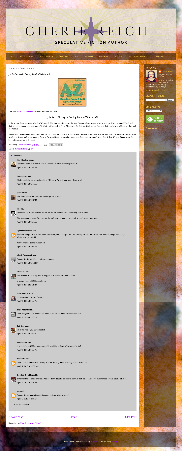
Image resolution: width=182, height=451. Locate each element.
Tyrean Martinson (24, 231)
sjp (18, 391)
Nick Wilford (22, 310)
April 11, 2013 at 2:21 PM (27, 285)
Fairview (20, 326)
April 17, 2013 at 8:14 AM (27, 399)
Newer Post (16, 416)
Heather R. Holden (25, 375)
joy (32, 149)
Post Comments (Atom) (30, 423)
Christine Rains (23, 293)
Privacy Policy (46, 56)
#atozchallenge (21, 149)
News (76, 56)
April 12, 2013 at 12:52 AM (28, 366)
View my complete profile (156, 90)
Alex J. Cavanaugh (24, 255)
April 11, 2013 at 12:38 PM (27, 263)
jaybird (20, 192)
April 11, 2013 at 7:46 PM (27, 333)
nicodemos (95, 441)
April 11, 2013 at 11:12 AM (27, 200)
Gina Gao (21, 271)
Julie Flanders (22, 160)
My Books (88, 56)
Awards (118, 56)
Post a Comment (21, 404)
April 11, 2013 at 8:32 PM (27, 350)
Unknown (21, 358)
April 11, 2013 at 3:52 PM (27, 301)
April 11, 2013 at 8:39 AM (27, 167)
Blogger (115, 441)
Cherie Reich (167, 71)
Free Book (104, 56)
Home (11, 56)
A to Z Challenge (25, 111)
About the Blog (26, 56)
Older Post (130, 416)
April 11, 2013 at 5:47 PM (27, 317)
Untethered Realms (137, 56)
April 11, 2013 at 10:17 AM (27, 184)
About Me (63, 56)
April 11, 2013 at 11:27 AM (27, 222)
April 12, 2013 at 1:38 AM (27, 382)
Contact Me (158, 56)
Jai (18, 209)
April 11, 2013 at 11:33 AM (27, 246)
